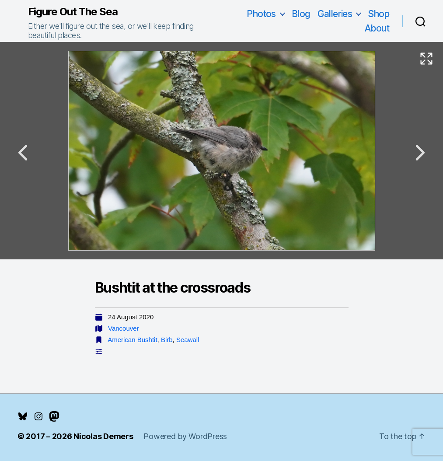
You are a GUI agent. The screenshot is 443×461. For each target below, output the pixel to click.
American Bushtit (132, 339)
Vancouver (123, 328)
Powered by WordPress (185, 436)
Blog (301, 13)
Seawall (187, 339)
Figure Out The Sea (73, 12)
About (377, 28)
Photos (261, 13)
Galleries (334, 13)
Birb (167, 339)
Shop (378, 13)
